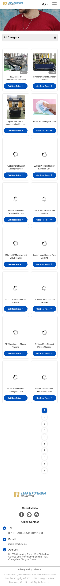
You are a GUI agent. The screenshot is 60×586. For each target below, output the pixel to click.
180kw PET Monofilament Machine (44, 211)
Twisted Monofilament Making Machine (15, 167)
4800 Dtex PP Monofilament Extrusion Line (16, 78)
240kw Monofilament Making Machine (15, 390)
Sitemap (38, 569)
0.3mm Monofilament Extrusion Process (44, 390)
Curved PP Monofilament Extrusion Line (44, 167)
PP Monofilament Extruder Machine (44, 78)
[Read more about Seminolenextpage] (44, 464)
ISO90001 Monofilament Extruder (44, 301)
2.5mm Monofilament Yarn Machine (44, 256)
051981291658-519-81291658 (25, 533)
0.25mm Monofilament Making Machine (44, 345)
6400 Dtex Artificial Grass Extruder (15, 301)
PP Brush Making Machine (44, 121)
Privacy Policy (25, 569)
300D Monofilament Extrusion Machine (15, 211)
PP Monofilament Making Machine (15, 345)
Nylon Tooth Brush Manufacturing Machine (16, 122)
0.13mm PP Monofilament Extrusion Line (16, 256)
